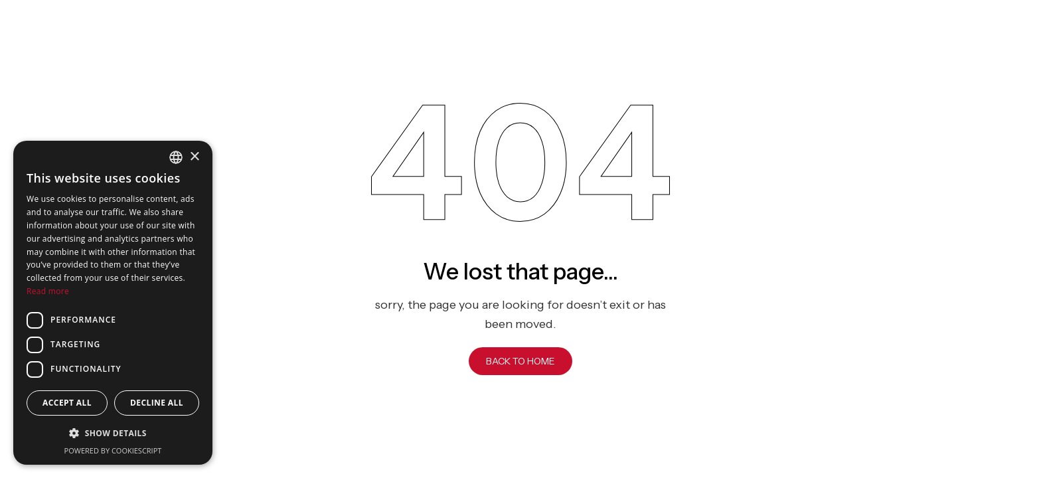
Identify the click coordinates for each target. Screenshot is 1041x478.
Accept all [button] (67, 402)
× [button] (194, 157)
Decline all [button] (156, 402)
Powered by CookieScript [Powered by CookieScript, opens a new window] (113, 450)
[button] (113, 433)
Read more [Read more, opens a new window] (48, 291)
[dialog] (112, 303)
